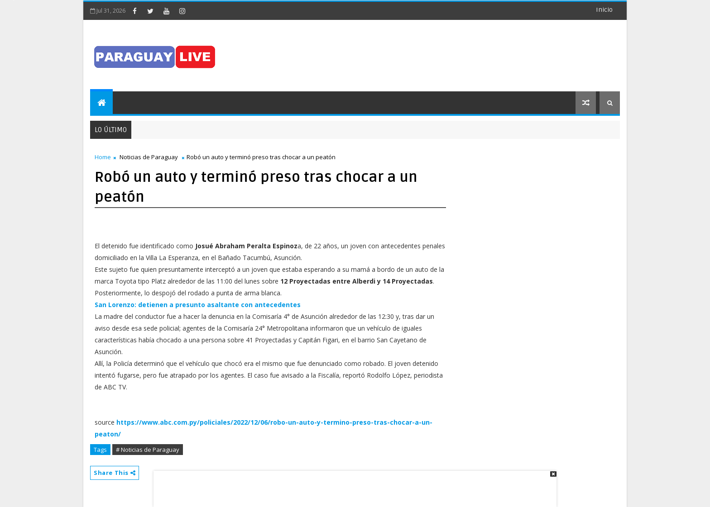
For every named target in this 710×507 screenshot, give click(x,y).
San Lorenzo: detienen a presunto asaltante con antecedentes (198, 304)
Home (103, 157)
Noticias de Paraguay (149, 157)
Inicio (604, 10)
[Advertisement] (352, 484)
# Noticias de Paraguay (147, 449)
